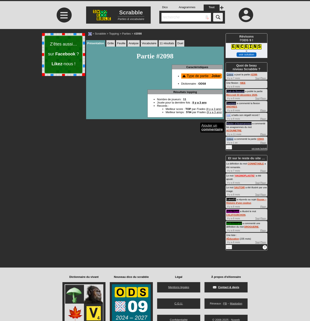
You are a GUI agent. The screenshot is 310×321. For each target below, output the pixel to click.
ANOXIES (231, 106)
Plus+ (263, 78)
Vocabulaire (149, 43)
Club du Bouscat (235, 91)
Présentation (95, 43)
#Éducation (232, 238)
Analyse (133, 43)
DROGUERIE (251, 226)
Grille (110, 43)
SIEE (242, 83)
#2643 (260, 139)
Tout (257, 78)
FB (225, 303)
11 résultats (167, 43)
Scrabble (100, 33)
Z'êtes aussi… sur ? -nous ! (63, 54)
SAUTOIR (239, 187)
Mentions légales (178, 287)
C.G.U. (178, 303)
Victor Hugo (233, 211)
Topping (114, 33)
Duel (180, 43)
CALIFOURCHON (235, 215)
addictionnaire (234, 223)
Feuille (121, 43)
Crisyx (230, 74)
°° (244, 175)
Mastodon (236, 303)
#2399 (254, 74)
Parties (126, 33)
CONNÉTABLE (256, 163)
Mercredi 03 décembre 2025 (241, 95)
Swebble (231, 103)
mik (228, 115)
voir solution (246, 54)
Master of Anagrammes (239, 123)
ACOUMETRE (234, 130)
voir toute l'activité (259, 149)
